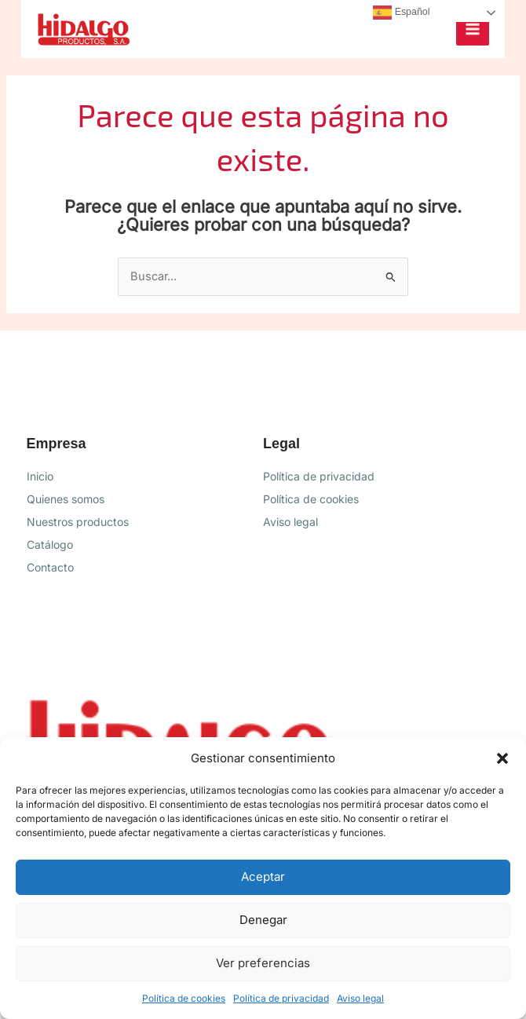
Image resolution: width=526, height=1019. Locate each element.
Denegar (263, 919)
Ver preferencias (263, 962)
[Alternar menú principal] (472, 29)
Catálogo (50, 544)
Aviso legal (360, 998)
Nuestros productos (78, 521)
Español (401, 12)
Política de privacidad (281, 998)
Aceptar (263, 876)
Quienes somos (65, 499)
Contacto (50, 567)
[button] (502, 758)
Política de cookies (183, 998)
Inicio (40, 476)
